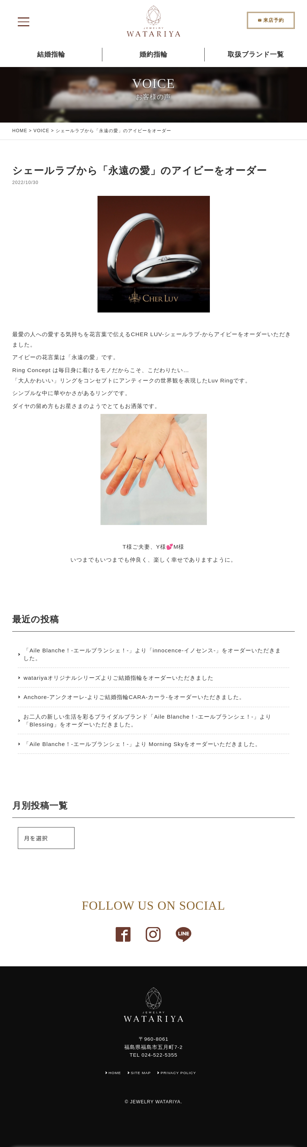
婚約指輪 (153, 54)
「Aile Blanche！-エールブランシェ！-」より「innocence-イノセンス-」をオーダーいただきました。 (152, 654)
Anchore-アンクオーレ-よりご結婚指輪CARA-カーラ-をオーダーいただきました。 (134, 697)
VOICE (41, 130)
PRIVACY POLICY (180, 1072)
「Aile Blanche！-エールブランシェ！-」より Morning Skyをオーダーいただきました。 (142, 744)
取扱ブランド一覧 (256, 54)
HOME (19, 130)
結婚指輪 (51, 54)
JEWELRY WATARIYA (155, 1101)
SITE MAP (140, 1072)
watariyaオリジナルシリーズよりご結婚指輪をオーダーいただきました (118, 678)
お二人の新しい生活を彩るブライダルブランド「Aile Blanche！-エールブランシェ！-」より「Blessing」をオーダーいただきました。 (147, 720)
